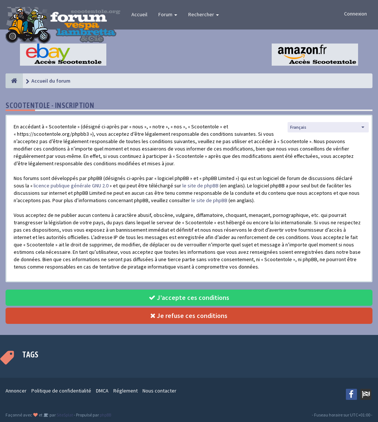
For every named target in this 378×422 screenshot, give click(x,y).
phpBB (105, 415)
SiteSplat (64, 415)
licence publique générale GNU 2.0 (71, 185)
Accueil (139, 14)
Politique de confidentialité (61, 390)
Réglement (125, 390)
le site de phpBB (200, 185)
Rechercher (203, 14)
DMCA (102, 390)
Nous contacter (159, 390)
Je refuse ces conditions (188, 315)
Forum (167, 14)
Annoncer (16, 390)
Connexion (355, 13)
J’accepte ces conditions (189, 297)
